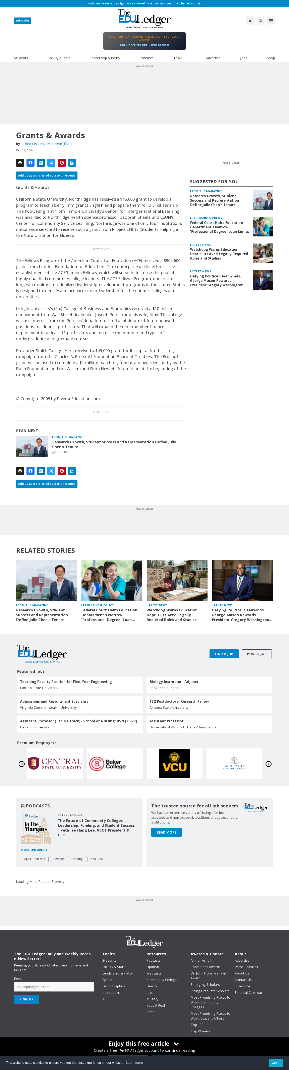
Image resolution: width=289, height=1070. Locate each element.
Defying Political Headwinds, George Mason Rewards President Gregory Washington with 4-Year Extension (217, 280)
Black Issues (34, 144)
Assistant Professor (166, 721)
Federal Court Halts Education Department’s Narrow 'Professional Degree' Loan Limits (219, 227)
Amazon (59, 859)
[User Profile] (250, 20)
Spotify (77, 859)
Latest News (200, 244)
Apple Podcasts (34, 859)
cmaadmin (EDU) (59, 144)
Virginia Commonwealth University (48, 707)
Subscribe (23, 20)
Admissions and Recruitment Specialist (54, 701)
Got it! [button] (276, 1062)
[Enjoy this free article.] (144, 1044)
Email (18, 978)
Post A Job (257, 654)
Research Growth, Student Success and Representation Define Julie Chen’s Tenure (114, 444)
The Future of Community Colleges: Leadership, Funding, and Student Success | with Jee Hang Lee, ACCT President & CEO (96, 827)
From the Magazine (68, 437)
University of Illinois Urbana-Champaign (183, 727)
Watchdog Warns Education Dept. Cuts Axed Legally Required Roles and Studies (219, 254)
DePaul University (34, 727)
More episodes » (34, 850)
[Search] (260, 20)
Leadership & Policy (206, 218)
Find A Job (224, 654)
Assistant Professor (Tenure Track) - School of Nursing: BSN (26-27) (78, 721)
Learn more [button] (134, 1062)
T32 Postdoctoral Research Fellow (179, 701)
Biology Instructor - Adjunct (174, 682)
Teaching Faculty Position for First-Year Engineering (66, 682)
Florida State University (39, 687)
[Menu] (271, 20)
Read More (166, 827)
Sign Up (26, 999)
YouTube (97, 859)
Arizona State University (169, 707)
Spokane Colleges (164, 687)
